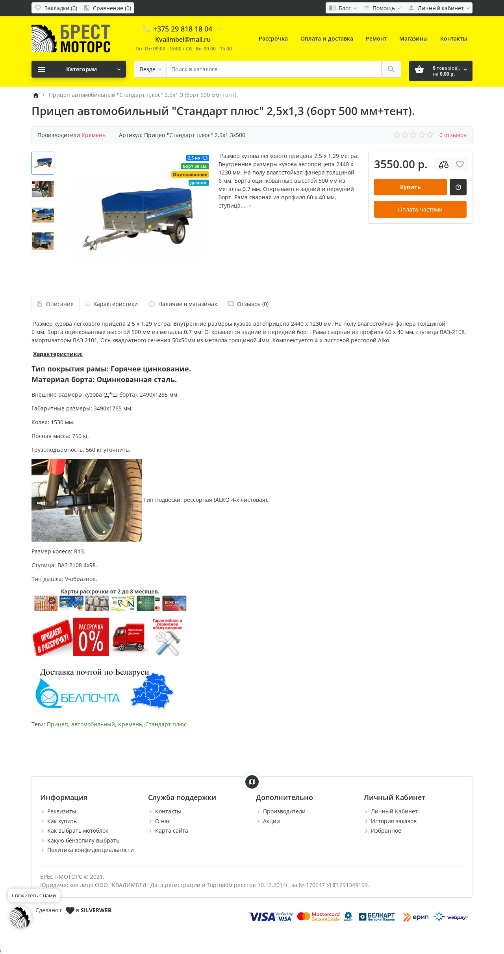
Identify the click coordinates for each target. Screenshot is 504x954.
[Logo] (71, 38)
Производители (284, 811)
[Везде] (150, 69)
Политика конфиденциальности (90, 850)
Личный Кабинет (394, 811)
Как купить (62, 821)
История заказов (394, 821)
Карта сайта (171, 830)
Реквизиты (61, 811)
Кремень (130, 724)
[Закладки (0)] (56, 7)
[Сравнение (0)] (107, 7)
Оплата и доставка (326, 38)
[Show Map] (252, 782)
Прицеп (57, 724)
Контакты (453, 38)
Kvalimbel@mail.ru (183, 39)
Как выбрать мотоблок (77, 830)
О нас (162, 821)
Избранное (386, 830)
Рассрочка (273, 38)
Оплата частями (420, 209)
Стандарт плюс (166, 724)
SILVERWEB (96, 910)
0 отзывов (453, 135)
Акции (271, 821)
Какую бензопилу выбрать (83, 840)
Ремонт (376, 38)
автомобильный (93, 724)
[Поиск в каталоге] (274, 69)
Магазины (413, 38)
